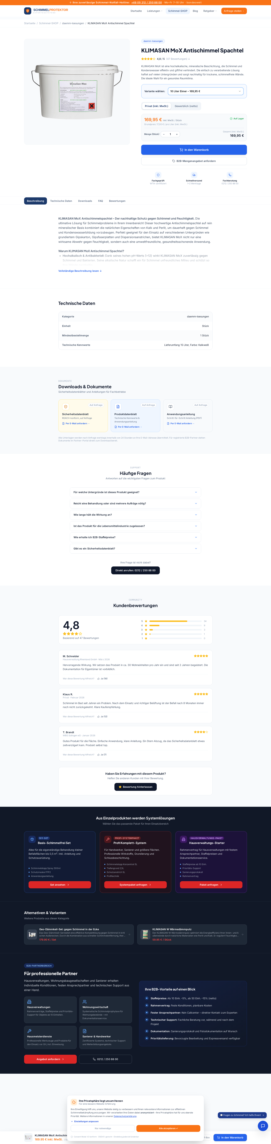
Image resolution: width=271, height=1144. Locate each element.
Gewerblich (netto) (186, 106)
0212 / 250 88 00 (105, 1059)
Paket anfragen (211, 884)
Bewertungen (117, 200)
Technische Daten (61, 200)
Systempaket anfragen (136, 884)
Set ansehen (60, 884)
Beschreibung (35, 200)
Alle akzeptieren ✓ (168, 1128)
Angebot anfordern (50, 1059)
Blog (195, 10)
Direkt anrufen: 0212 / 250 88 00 (135, 570)
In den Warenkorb (194, 150)
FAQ (100, 200)
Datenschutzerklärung (125, 1116)
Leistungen (155, 10)
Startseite (136, 10)
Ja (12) (102, 716)
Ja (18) (102, 678)
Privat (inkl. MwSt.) (156, 106)
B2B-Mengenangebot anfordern (194, 160)
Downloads (85, 200)
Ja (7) (101, 754)
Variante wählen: (154, 91)
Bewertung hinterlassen (135, 786)
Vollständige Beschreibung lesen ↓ (80, 270)
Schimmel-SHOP (177, 10)
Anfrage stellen (234, 10)
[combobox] (206, 91)
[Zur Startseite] (46, 10)
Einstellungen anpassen (85, 1121)
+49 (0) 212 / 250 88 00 (146, 2)
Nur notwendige (103, 1128)
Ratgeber (210, 10)
